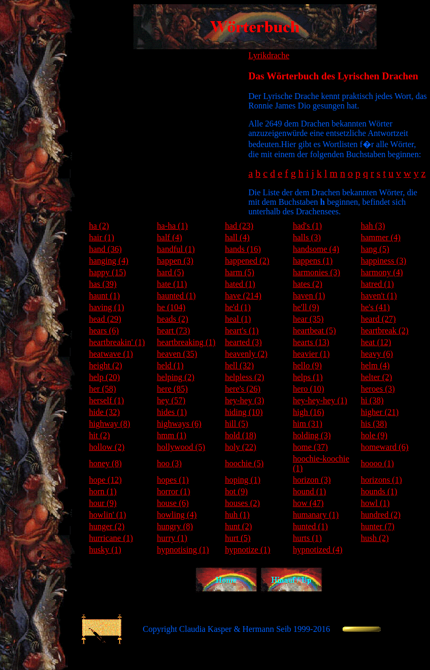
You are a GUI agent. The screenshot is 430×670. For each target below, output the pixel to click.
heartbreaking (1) (186, 342)
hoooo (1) (377, 463)
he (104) (171, 307)
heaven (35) (177, 353)
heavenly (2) (246, 353)
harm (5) (240, 272)
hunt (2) (238, 526)
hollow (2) (106, 446)
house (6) (173, 503)
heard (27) (378, 318)
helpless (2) (244, 377)
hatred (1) (377, 283)
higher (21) (380, 412)
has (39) (103, 283)
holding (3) (312, 435)
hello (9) (307, 365)
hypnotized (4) (318, 549)
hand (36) (105, 249)
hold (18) (240, 435)
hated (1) (240, 283)
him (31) (307, 423)
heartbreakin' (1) (117, 342)
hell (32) (239, 365)
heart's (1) (242, 330)
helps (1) (307, 377)
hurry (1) (172, 537)
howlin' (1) (107, 514)
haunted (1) (176, 295)
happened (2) (247, 260)
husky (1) (105, 549)
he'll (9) (306, 307)
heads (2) (172, 318)
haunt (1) (104, 295)
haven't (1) (379, 295)
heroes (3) (378, 388)
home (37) (310, 446)
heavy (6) (377, 353)
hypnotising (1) (183, 549)
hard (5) (170, 272)
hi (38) (372, 400)
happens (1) (313, 260)
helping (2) (175, 377)
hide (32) (104, 412)
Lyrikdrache (268, 55)
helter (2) (376, 377)
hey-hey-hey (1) (320, 400)
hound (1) (309, 491)
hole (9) (374, 435)
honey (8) (105, 463)
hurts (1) (307, 537)
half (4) (169, 237)
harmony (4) (382, 272)
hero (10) (308, 388)
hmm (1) (171, 435)
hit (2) (99, 435)
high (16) (308, 412)
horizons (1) (381, 479)
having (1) (106, 307)
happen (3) (175, 260)
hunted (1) (310, 526)
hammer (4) (380, 237)
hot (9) (236, 491)
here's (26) (243, 388)
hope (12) (105, 479)
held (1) (170, 365)
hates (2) (307, 283)
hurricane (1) (111, 537)
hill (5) (236, 423)
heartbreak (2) (384, 330)
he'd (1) (238, 307)
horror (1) (173, 491)
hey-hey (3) (244, 400)
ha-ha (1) (172, 225)
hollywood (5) (181, 446)
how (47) (308, 503)
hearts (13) (311, 342)
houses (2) (242, 503)
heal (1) (238, 318)
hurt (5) (237, 537)
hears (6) (104, 330)
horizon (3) (312, 479)
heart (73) (173, 330)
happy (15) (107, 272)
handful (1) (176, 249)
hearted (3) (243, 342)
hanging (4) (108, 260)
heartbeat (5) (314, 330)
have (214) (243, 295)
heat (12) (376, 342)
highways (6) (179, 423)
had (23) (239, 225)
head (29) (105, 318)
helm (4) (375, 365)
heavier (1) (311, 353)
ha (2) (99, 225)
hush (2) (375, 537)
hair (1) (101, 237)
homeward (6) (384, 446)
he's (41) (375, 307)
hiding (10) (244, 412)
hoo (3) (169, 463)
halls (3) (307, 237)
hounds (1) (379, 491)
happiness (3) (383, 260)
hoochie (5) (244, 463)
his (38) (374, 423)
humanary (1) (316, 514)
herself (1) (106, 400)
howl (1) (375, 503)
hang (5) (375, 249)
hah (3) (373, 225)
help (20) (104, 377)
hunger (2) (106, 526)
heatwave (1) (111, 353)
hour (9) (103, 503)
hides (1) (171, 412)
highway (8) (109, 423)
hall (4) (237, 237)
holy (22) (240, 446)
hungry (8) (175, 526)
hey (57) (171, 400)
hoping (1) (243, 479)
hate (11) (172, 283)
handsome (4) (316, 249)
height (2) (105, 365)
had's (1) (307, 225)
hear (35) (308, 318)
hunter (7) (378, 526)
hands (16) (243, 249)
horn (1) (103, 491)
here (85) (172, 388)
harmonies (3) (316, 272)
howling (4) (176, 514)
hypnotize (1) (248, 549)
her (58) (102, 388)
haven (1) (309, 295)
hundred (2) (380, 514)
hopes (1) (173, 479)
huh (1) (237, 514)
